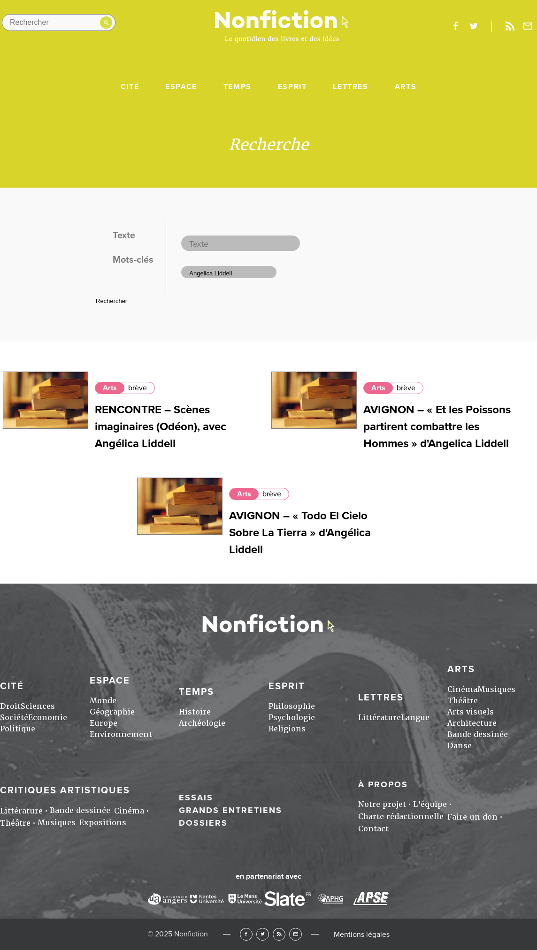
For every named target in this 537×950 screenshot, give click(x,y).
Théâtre (462, 701)
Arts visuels (470, 712)
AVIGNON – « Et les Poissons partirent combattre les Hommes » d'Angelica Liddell (437, 426)
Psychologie (291, 717)
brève (137, 388)
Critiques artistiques (65, 790)
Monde (103, 701)
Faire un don (472, 817)
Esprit (292, 87)
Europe (103, 723)
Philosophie (291, 706)
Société (14, 717)
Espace (181, 87)
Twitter (262, 934)
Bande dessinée (477, 734)
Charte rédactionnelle (401, 816)
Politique (17, 729)
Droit (10, 706)
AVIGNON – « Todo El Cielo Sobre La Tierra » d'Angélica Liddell (300, 532)
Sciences (38, 706)
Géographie (112, 712)
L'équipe (430, 804)
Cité (130, 87)
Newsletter (528, 26)
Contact (373, 829)
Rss (510, 26)
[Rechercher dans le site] (58, 22)
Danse (459, 746)
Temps (237, 87)
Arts (405, 87)
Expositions (102, 823)
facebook (455, 26)
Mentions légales (362, 934)
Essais (196, 797)
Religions (287, 729)
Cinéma (462, 689)
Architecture (472, 723)
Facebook (246, 934)
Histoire (195, 712)
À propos (383, 784)
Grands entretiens (230, 810)
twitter (474, 26)
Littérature (379, 717)
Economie (47, 717)
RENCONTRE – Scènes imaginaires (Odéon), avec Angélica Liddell (160, 426)
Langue (415, 717)
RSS (279, 934)
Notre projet (382, 804)
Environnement (121, 734)
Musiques (496, 689)
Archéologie (202, 723)
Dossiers (203, 823)
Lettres (350, 87)
